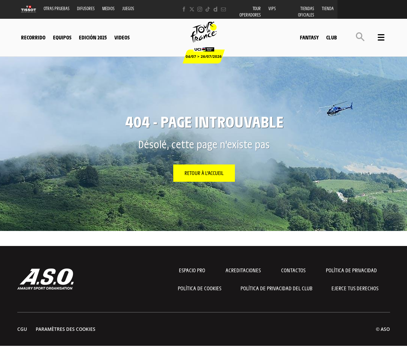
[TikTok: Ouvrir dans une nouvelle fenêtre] (208, 9)
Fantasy (309, 37)
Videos (122, 37)
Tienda (328, 8)
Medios (108, 8)
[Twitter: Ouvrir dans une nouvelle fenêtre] (192, 9)
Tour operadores (250, 12)
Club (331, 37)
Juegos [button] (128, 8)
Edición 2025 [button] (93, 37)
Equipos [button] (62, 37)
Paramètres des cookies (65, 329)
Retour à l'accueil (204, 172)
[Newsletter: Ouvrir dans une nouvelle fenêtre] (223, 9)
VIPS (272, 8)
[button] (360, 36)
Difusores (86, 8)
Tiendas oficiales (306, 12)
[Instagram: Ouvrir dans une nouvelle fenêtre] (200, 9)
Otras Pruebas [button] (57, 8)
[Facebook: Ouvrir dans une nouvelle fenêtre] (184, 9)
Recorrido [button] (33, 37)
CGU (22, 329)
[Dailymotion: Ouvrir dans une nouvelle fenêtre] (215, 9)
